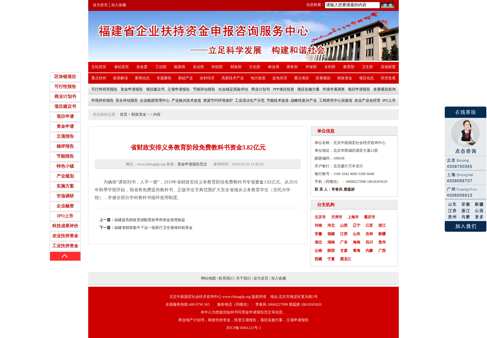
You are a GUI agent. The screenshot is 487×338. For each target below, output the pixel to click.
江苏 (369, 225)
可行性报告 (65, 86)
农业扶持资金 (65, 236)
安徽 (318, 234)
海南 (356, 242)
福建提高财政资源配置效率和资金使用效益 (149, 220)
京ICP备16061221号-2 (243, 328)
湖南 (331, 242)
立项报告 (65, 136)
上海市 (353, 217)
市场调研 (65, 196)
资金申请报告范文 (192, 164)
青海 (356, 250)
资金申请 (65, 126)
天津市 (336, 217)
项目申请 (65, 116)
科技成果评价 (65, 226)
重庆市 (369, 217)
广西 (382, 250)
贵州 (382, 242)
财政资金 (138, 114)
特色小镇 (65, 166)
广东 (344, 242)
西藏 (318, 259)
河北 (331, 225)
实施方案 (65, 186)
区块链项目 (65, 76)
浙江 (382, 225)
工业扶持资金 (65, 245)
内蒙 (369, 250)
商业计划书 (65, 96)
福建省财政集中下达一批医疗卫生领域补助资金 (153, 227)
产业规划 (65, 176)
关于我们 (243, 278)
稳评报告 (65, 146)
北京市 (320, 217)
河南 (318, 225)
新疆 (382, 234)
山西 (344, 225)
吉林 (369, 234)
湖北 (318, 242)
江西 (344, 234)
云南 (318, 250)
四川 (369, 242)
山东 (356, 234)
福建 (331, 234)
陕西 (331, 250)
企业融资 (65, 206)
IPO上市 (65, 216)
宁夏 (331, 259)
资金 (259, 182)
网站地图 (208, 278)
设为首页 (100, 5)
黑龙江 (345, 259)
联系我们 (226, 278)
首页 (123, 114)
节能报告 (65, 156)
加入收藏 (118, 5)
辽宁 (356, 225)
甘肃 (344, 250)
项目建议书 (65, 106)
